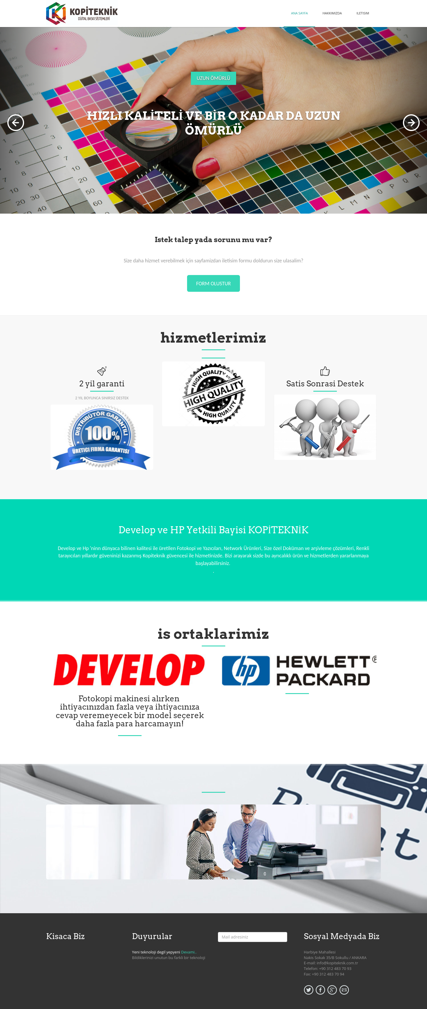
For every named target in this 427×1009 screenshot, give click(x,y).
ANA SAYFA (299, 13)
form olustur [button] (213, 283)
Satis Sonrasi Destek (325, 383)
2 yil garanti (102, 383)
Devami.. (189, 952)
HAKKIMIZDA (332, 13)
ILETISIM (363, 13)
